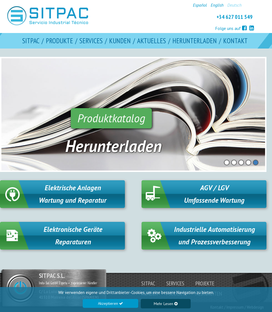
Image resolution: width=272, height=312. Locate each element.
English (217, 5)
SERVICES (91, 41)
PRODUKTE (59, 41)
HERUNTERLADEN (194, 41)
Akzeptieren (110, 303)
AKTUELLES (151, 41)
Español (200, 5)
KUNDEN (120, 41)
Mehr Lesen (166, 303)
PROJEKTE (204, 283)
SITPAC (30, 41)
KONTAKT (235, 41)
